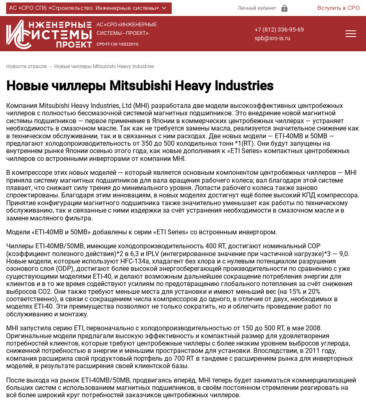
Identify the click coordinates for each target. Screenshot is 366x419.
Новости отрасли (26, 66)
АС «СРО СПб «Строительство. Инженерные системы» (89, 8)
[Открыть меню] (351, 34)
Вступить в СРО (339, 8)
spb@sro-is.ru (272, 38)
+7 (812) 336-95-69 (279, 29)
